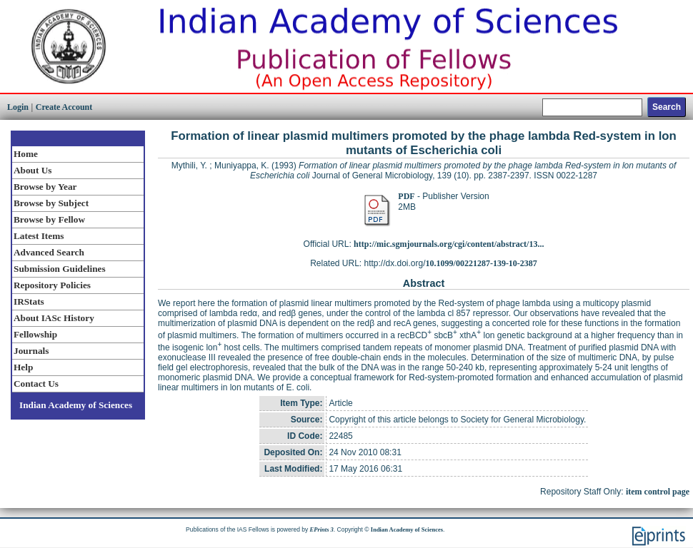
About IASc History (54, 318)
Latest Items (39, 235)
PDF (406, 196)
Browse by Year (45, 186)
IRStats (29, 301)
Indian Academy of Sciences (75, 405)
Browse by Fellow (49, 219)
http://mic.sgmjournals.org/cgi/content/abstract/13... (449, 244)
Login (18, 107)
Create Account (64, 107)
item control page (657, 492)
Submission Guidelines (60, 268)
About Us (32, 170)
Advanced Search (49, 252)
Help (23, 367)
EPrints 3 (322, 529)
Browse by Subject (51, 203)
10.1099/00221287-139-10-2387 (481, 263)
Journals (31, 350)
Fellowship (35, 334)
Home (26, 153)
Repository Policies (52, 285)
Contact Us (36, 383)
